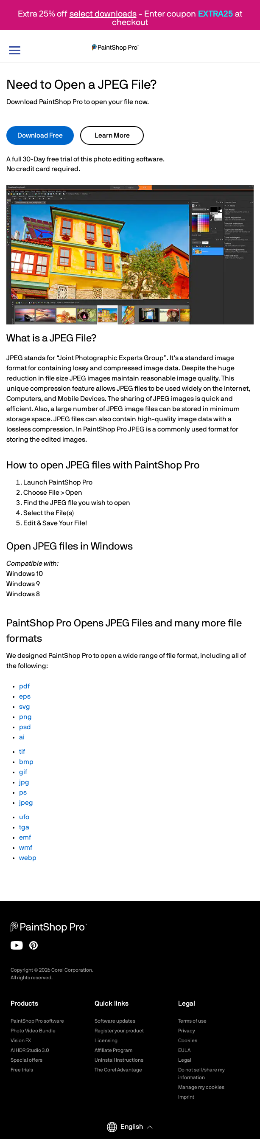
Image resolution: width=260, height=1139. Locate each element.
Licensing (106, 1040)
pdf (24, 686)
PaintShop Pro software (37, 1020)
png (25, 716)
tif (22, 751)
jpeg (26, 802)
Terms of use (192, 1020)
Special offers (26, 1060)
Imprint (186, 1097)
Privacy (186, 1030)
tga (24, 827)
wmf (25, 847)
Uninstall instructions (119, 1060)
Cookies (187, 1040)
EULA (184, 1050)
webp (27, 857)
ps (23, 792)
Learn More (112, 135)
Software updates (115, 1020)
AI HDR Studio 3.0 (30, 1050)
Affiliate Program (113, 1050)
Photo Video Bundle (33, 1030)
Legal (184, 1060)
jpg (24, 782)
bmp (26, 761)
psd (25, 727)
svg (24, 706)
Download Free (40, 135)
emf (25, 837)
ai (22, 737)
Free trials (22, 1069)
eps (25, 696)
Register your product (119, 1030)
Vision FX (21, 1040)
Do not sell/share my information (201, 1073)
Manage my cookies (201, 1087)
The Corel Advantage (118, 1069)
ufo (24, 817)
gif (23, 772)
